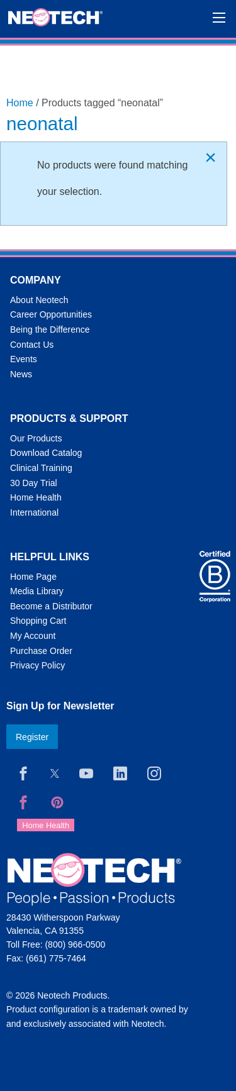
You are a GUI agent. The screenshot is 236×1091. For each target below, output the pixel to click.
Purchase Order (41, 651)
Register (32, 737)
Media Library (37, 591)
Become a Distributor (51, 606)
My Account (32, 636)
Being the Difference (50, 329)
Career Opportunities (51, 314)
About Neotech (39, 300)
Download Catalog (46, 453)
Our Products (36, 438)
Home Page (33, 577)
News (21, 374)
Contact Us (31, 345)
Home (19, 102)
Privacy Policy (37, 665)
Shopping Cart (38, 621)
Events (23, 359)
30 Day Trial (33, 483)
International (34, 512)
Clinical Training (41, 468)
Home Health (36, 497)
